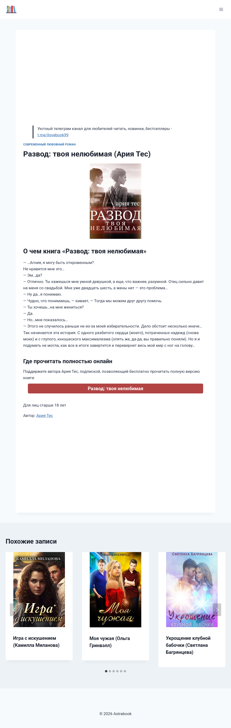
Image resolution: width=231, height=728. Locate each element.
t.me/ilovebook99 (53, 135)
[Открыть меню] (221, 9)
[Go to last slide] (14, 609)
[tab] (106, 671)
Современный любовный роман (49, 144)
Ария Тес (44, 415)
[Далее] (217, 609)
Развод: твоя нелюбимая (115, 388)
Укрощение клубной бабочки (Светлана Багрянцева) (188, 645)
